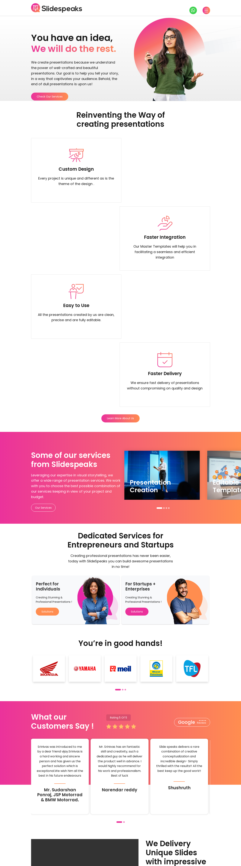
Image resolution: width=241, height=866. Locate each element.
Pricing (167, 843)
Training (150, 843)
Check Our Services (50, 96)
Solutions (47, 477)
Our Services (43, 373)
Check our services (98, 820)
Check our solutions (144, 820)
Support (204, 843)
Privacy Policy (201, 860)
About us (185, 843)
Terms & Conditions (176, 860)
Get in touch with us (52, 820)
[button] (159, 373)
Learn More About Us (120, 284)
